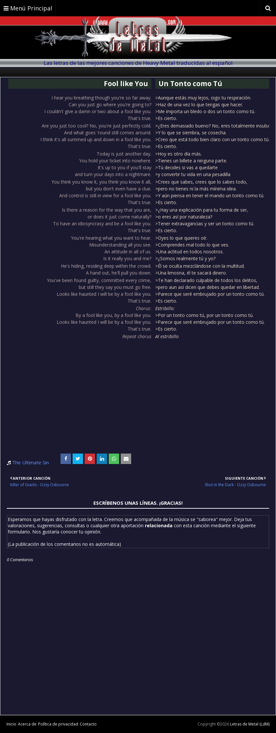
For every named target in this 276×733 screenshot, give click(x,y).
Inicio (11, 724)
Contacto (88, 724)
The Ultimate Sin (30, 462)
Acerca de (27, 724)
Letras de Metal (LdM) (249, 724)
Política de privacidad (58, 724)
